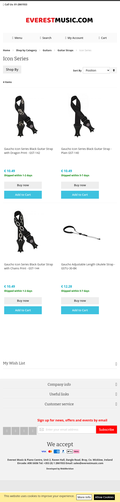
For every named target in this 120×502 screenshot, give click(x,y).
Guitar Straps (66, 50)
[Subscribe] (106, 430)
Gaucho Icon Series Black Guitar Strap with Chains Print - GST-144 (28, 266)
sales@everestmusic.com (88, 463)
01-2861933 (20, 4)
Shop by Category (26, 50)
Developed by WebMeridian (60, 468)
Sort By (77, 70)
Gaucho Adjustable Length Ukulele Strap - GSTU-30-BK (88, 266)
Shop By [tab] (12, 69)
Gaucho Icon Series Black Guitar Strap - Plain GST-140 (86, 151)
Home (7, 50)
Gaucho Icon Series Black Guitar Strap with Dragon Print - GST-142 (28, 151)
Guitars (47, 50)
